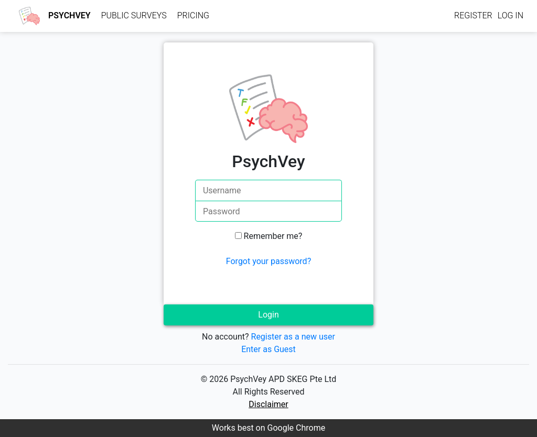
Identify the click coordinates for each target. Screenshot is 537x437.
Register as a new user (293, 337)
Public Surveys (134, 15)
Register (473, 15)
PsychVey (69, 15)
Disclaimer (268, 404)
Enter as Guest (268, 349)
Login (268, 315)
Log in (510, 15)
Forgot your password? (268, 261)
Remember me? (273, 236)
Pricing (193, 15)
